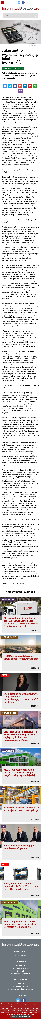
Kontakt (22, 966)
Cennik (22, 971)
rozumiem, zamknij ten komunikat (21, 1016)
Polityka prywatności (22, 974)
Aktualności (22, 956)
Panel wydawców (21, 968)
